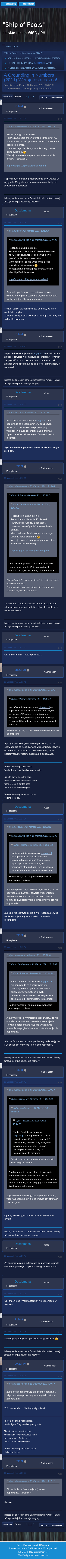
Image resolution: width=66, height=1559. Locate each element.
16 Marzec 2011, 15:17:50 (15, 647)
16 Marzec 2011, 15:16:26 (15, 478)
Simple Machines (41, 1552)
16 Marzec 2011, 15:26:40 (15, 1256)
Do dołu (7, 97)
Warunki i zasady (31, 1545)
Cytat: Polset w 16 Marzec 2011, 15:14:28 (29, 412)
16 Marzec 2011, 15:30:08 (15, 1473)
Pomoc (20, 1545)
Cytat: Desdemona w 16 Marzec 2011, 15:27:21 (32, 1481)
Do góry (7, 1524)
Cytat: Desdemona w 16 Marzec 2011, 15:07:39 (32, 126)
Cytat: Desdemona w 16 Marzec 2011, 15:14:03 (32, 486)
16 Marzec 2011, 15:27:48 (15, 1332)
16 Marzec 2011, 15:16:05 (15, 404)
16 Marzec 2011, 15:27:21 (15, 1294)
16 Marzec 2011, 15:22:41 (15, 682)
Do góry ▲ (44, 1545)
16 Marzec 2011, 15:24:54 (15, 819)
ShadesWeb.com (41, 1555)
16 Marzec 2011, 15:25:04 (15, 947)
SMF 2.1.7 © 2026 (25, 1552)
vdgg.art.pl (39, 353)
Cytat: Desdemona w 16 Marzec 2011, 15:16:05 (32, 690)
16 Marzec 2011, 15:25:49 (15, 1082)
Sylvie (48, 63)
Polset (19, 106)
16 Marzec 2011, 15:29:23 (15, 1376)
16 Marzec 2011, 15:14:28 (15, 346)
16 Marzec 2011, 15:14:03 (15, 223)
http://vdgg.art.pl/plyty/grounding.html (26, 165)
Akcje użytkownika (51, 97)
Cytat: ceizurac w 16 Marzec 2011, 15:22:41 (30, 827)
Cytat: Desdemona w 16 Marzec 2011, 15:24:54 (32, 1090)
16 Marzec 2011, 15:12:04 (15, 118)
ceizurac (20, 669)
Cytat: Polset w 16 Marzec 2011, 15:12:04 (29, 231)
